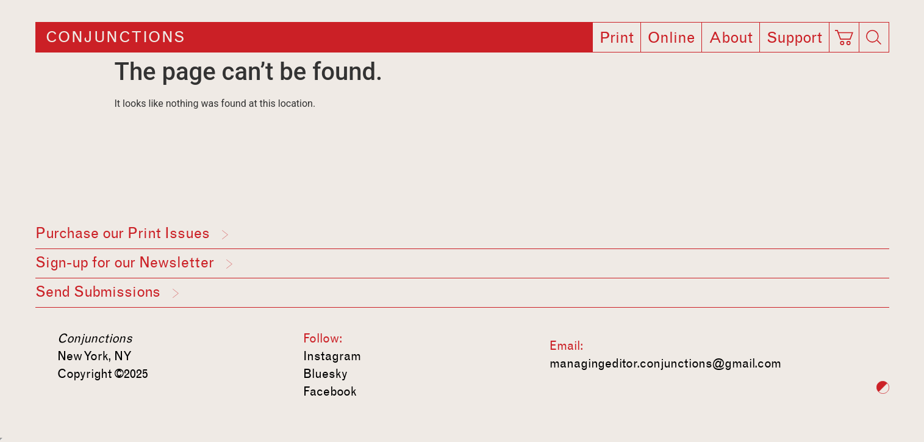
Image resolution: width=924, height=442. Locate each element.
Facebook (330, 391)
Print (617, 38)
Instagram (332, 356)
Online (671, 38)
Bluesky (325, 373)
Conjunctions (115, 37)
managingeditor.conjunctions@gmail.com (665, 363)
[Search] (874, 37)
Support (794, 38)
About (731, 38)
